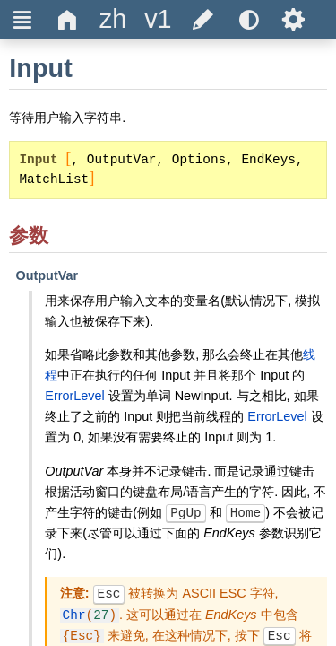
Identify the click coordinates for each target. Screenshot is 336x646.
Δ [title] (68, 19)
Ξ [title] (23, 19)
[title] (112, 19)
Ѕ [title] (293, 19)
